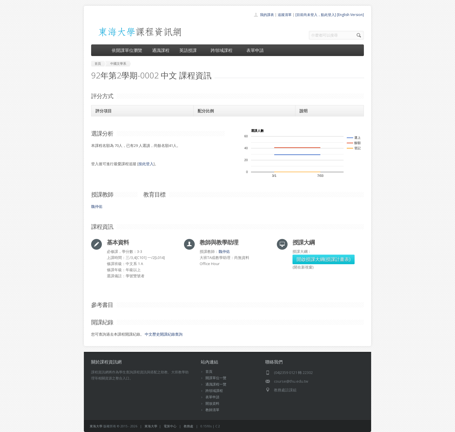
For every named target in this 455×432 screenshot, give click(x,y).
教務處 (188, 426)
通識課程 (160, 50)
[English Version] (350, 14)
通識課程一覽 (215, 384)
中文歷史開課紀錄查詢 (164, 334)
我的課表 (267, 14)
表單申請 (255, 50)
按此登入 (146, 163)
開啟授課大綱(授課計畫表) (324, 259)
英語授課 (190, 50)
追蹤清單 (285, 14)
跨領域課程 (223, 50)
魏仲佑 (96, 206)
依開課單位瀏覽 (127, 50)
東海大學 (96, 426)
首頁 (208, 371)
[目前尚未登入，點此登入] (315, 14)
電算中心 (170, 426)
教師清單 (212, 409)
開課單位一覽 (215, 377)
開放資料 (212, 403)
